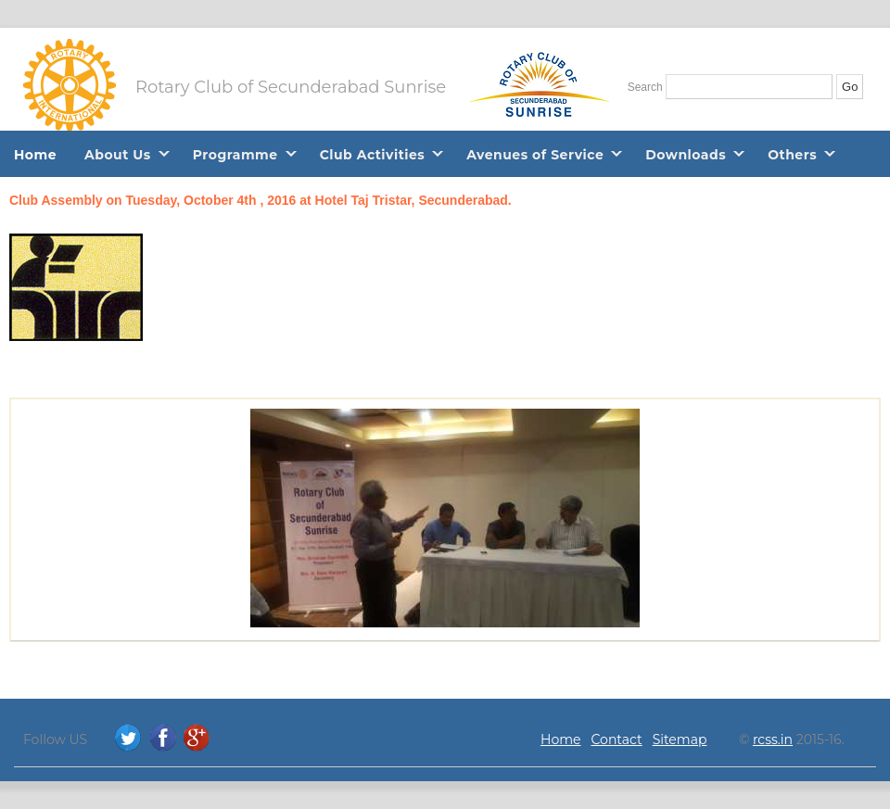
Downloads (685, 154)
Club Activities (373, 154)
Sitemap (680, 739)
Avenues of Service (535, 154)
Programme (235, 154)
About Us (117, 154)
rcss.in (773, 739)
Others (792, 154)
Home (35, 154)
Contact (616, 739)
